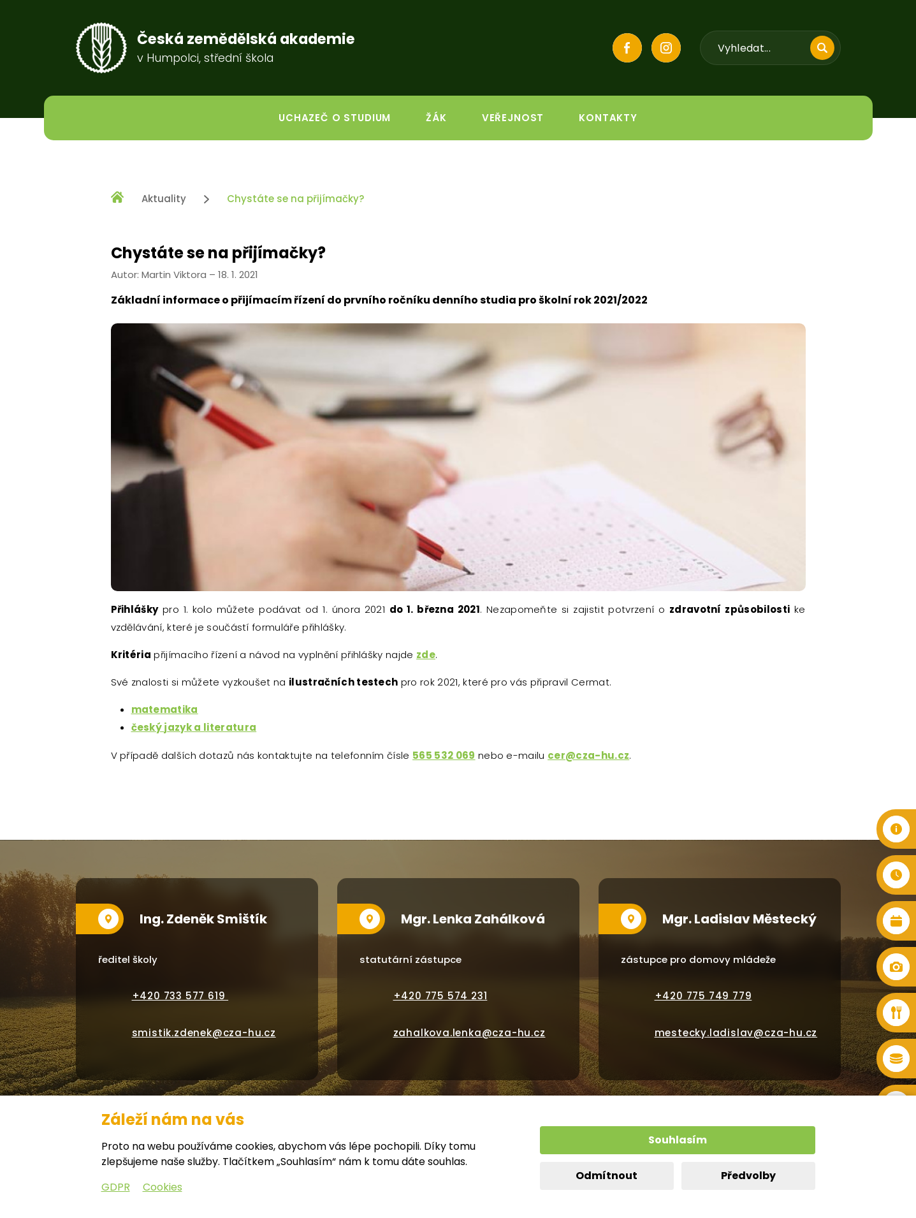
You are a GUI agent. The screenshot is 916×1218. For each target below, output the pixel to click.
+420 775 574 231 (440, 995)
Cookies (162, 1187)
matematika (164, 709)
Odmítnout (606, 1175)
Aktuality (164, 198)
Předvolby (748, 1175)
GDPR (115, 1187)
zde (425, 654)
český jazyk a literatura (194, 727)
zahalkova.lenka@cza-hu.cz (469, 1032)
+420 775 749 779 (703, 995)
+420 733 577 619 (180, 995)
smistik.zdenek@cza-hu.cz (204, 1032)
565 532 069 (444, 755)
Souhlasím (677, 1140)
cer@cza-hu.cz (588, 755)
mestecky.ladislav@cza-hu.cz (736, 1032)
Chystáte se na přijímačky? (295, 198)
